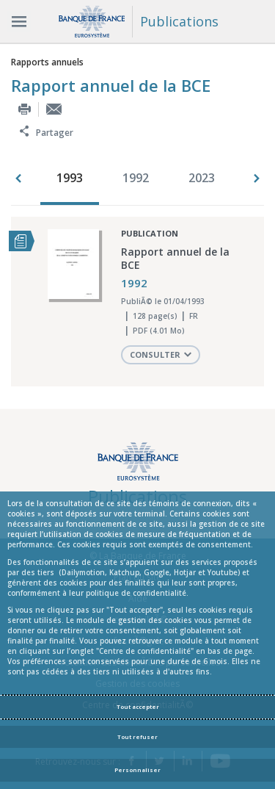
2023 (201, 178)
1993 (69, 178)
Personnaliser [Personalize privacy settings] (137, 770)
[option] (73, 179)
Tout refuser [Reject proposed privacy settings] (137, 737)
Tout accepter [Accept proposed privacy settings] (138, 706)
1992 (135, 178)
